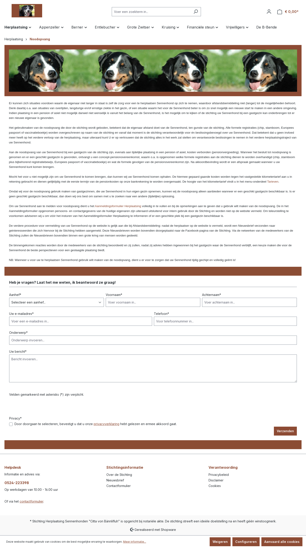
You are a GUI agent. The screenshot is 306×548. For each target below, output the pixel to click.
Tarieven (272, 181)
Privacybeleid (219, 475)
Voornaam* (114, 295)
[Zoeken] (195, 11)
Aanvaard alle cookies (282, 542)
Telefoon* (161, 314)
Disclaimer (216, 480)
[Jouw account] (269, 11)
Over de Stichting (119, 475)
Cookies (215, 486)
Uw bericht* (18, 351)
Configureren (246, 542)
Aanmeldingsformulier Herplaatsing (118, 206)
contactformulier (31, 501)
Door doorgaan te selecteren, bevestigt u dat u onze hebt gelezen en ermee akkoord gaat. (95, 424)
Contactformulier (118, 486)
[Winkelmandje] (288, 11)
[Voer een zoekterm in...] (151, 11)
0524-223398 (16, 483)
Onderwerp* (18, 332)
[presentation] (43, 407)
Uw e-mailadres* (21, 314)
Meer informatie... (134, 541)
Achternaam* (211, 295)
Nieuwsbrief (115, 480)
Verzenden (285, 431)
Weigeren (220, 542)
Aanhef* (15, 295)
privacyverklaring (106, 424)
